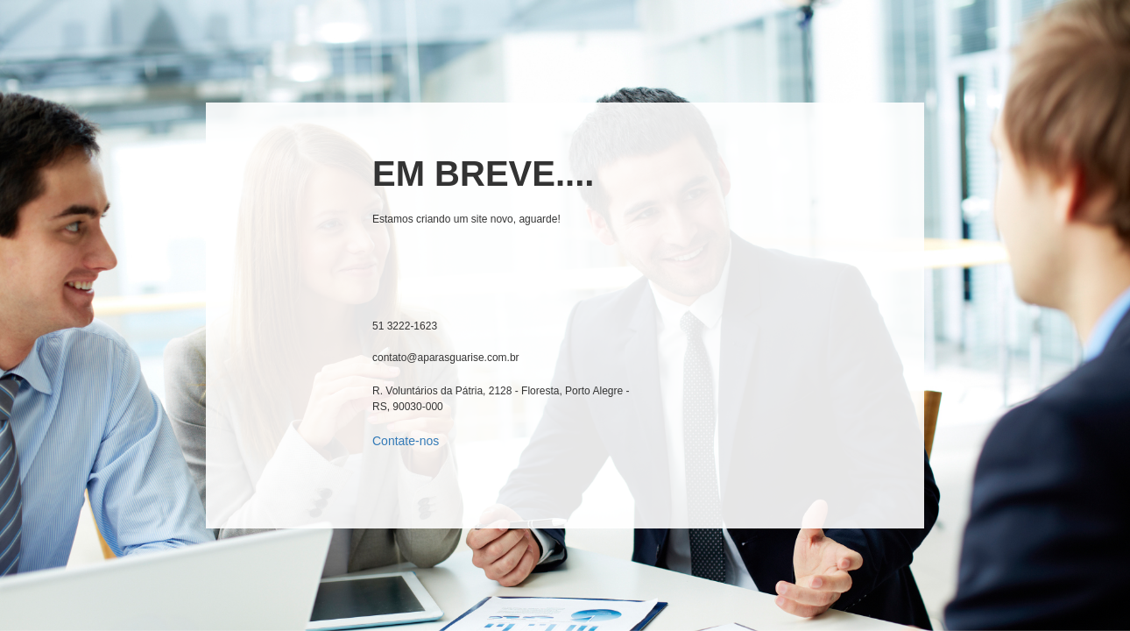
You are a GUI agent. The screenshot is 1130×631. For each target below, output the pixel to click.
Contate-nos (405, 441)
